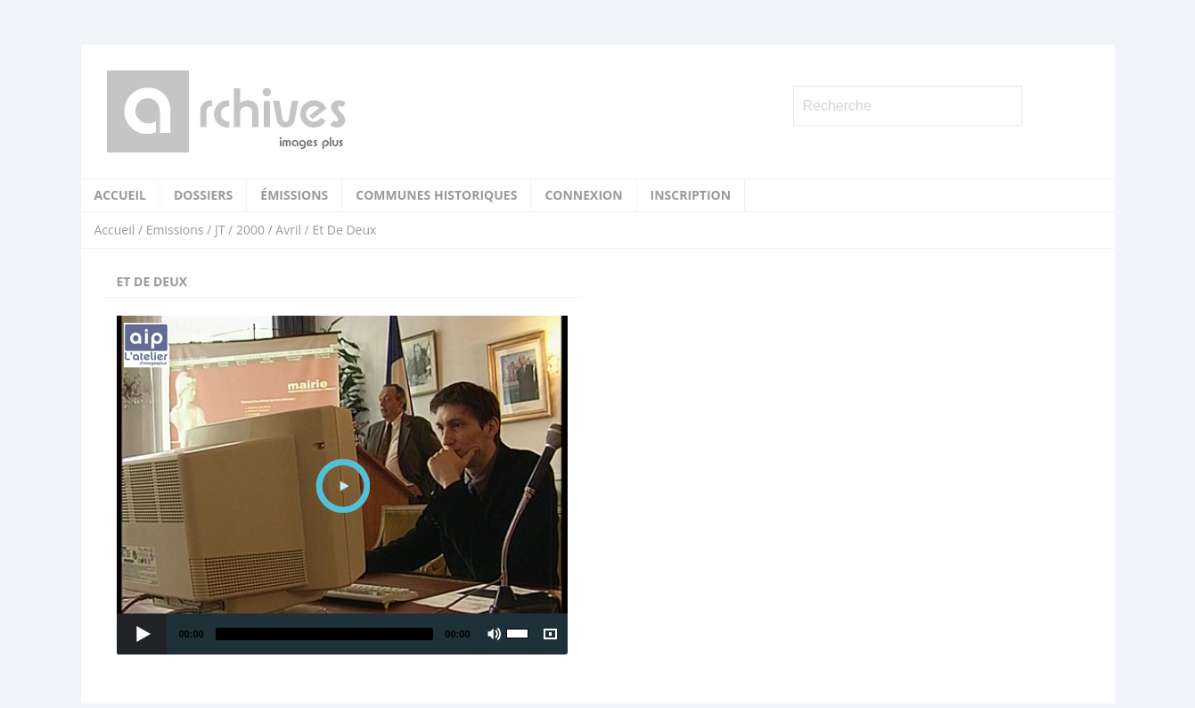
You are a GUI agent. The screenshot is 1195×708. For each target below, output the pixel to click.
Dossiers (203, 194)
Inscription (691, 194)
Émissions (294, 194)
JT (220, 229)
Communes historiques (436, 194)
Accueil (120, 194)
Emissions (175, 229)
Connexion (583, 194)
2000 (250, 229)
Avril (288, 229)
